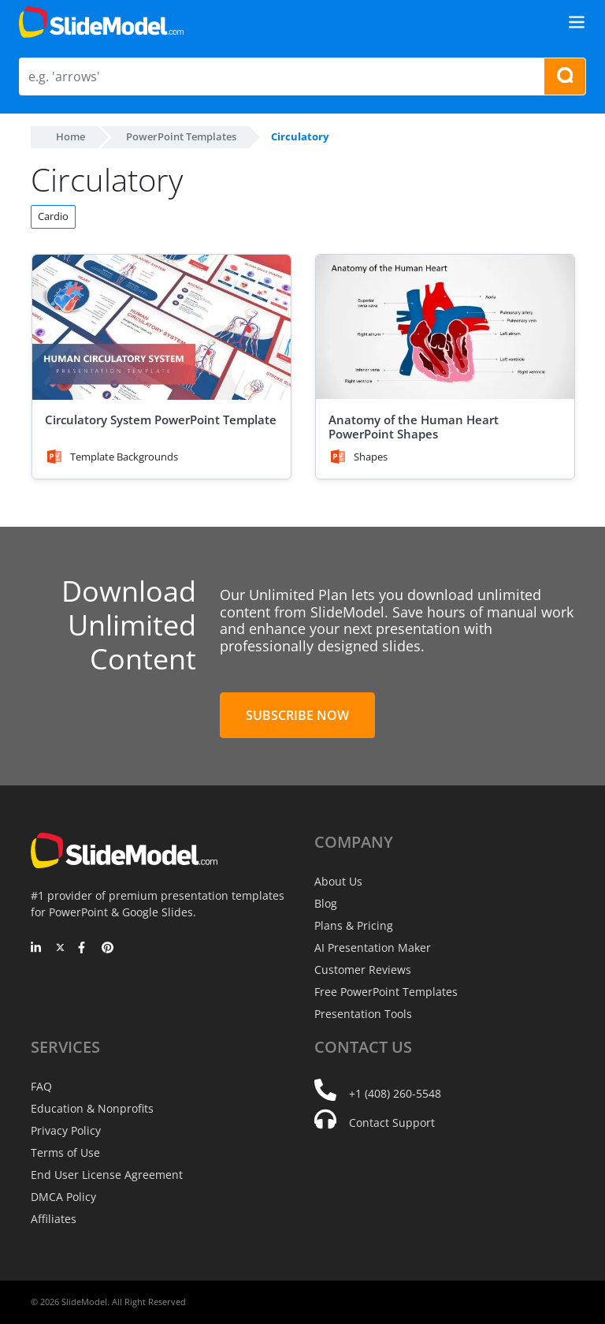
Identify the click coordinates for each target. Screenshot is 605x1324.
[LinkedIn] (37, 948)
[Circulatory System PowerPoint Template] (161, 328)
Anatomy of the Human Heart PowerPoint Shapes (413, 427)
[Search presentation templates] (565, 76)
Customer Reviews (362, 969)
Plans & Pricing (353, 925)
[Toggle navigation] (576, 22)
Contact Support (392, 1122)
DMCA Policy (63, 1196)
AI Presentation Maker (372, 947)
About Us (338, 881)
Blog (325, 903)
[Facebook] (84, 948)
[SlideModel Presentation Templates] (101, 22)
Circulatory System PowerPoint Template (161, 419)
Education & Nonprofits (92, 1108)
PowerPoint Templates (181, 136)
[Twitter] (60, 948)
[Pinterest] (107, 948)
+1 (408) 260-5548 (395, 1093)
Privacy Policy (66, 1130)
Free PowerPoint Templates (386, 991)
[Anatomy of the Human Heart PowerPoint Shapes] (445, 328)
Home (70, 136)
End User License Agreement (107, 1174)
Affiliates (53, 1218)
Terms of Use (65, 1152)
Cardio (53, 216)
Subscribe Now (297, 715)
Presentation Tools (363, 1013)
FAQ (41, 1086)
